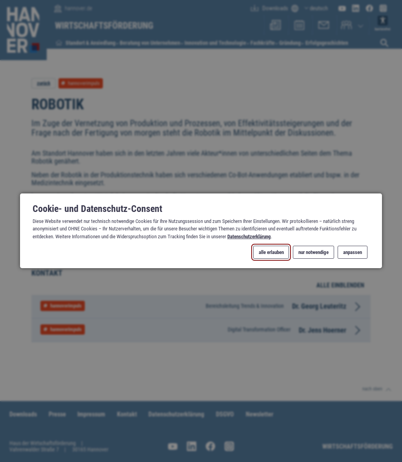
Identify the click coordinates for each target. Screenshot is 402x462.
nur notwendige (313, 253)
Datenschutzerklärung (249, 236)
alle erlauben (271, 253)
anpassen (352, 253)
